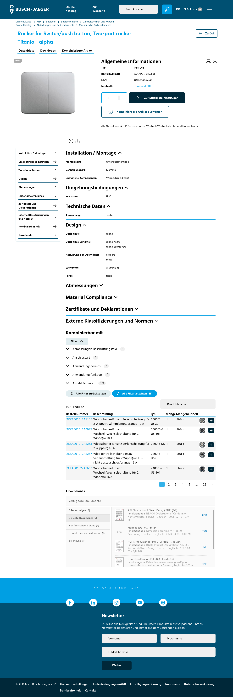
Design (38, 178)
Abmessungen (38, 187)
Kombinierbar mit (38, 226)
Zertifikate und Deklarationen (38, 205)
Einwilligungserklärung (145, 684)
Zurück (207, 33)
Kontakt (90, 690)
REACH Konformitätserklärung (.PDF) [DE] (152, 510)
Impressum (172, 684)
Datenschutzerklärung (199, 684)
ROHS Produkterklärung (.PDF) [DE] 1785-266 (154, 541)
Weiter (116, 665)
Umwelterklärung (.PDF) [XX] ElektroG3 (151, 559)
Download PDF (142, 86)
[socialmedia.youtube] (140, 602)
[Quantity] (114, 97)
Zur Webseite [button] (98, 9)
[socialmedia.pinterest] (163, 602)
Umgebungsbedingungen (38, 161)
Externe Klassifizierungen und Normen (38, 216)
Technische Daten (38, 170)
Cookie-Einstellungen (74, 684)
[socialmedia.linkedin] (93, 602)
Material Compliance (38, 195)
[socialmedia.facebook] (70, 602)
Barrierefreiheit (70, 690)
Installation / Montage (38, 153)
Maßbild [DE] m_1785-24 (142, 527)
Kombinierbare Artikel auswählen (135, 111)
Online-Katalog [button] (71, 9)
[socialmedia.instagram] (116, 602)
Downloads (48, 50)
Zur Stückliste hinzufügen (157, 97)
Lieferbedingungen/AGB (109, 684)
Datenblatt (26, 50)
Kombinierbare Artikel (77, 50)
